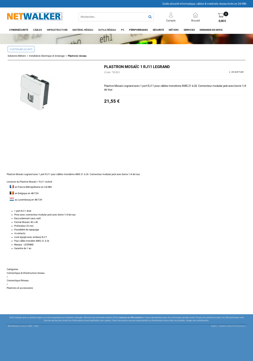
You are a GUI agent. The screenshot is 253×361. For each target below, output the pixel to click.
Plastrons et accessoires (20, 288)
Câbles (37, 29)
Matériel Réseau (82, 29)
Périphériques (138, 29)
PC (122, 29)
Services (189, 29)
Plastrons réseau (77, 56)
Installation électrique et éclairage (47, 56)
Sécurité (158, 29)
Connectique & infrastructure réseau (26, 273)
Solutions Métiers (17, 56)
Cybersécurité (18, 29)
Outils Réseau (107, 29)
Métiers (174, 29)
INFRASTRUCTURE (57, 29)
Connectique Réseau (18, 280)
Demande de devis (211, 29)
